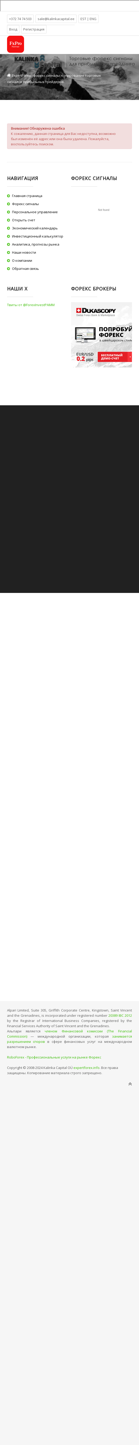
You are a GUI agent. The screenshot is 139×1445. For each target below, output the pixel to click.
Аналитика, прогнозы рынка (35, 244)
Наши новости (24, 252)
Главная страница (27, 195)
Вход (13, 29)
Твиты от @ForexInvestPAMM (31, 304)
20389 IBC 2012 (120, 1015)
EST (83, 18)
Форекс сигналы (25, 203)
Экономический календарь (35, 228)
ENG (92, 18)
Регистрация (33, 29)
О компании (22, 260)
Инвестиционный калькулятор (37, 236)
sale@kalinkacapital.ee (56, 18)
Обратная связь (25, 268)
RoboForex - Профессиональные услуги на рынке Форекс (54, 1057)
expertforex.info (86, 1067)
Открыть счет (23, 220)
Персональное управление (35, 212)
